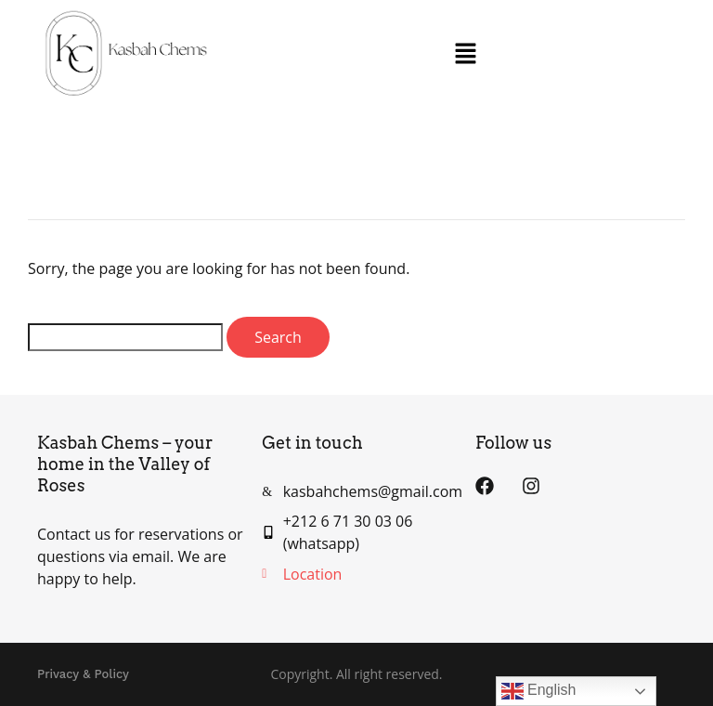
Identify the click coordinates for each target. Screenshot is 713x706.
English (539, 691)
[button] (466, 53)
